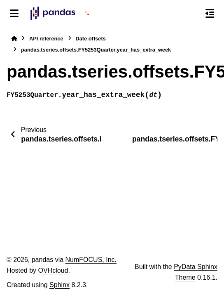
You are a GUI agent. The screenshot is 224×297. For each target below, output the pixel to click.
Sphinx (59, 284)
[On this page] (209, 13)
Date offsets (91, 38)
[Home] (14, 38)
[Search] (192, 13)
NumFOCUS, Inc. (91, 259)
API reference (46, 38)
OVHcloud (53, 270)
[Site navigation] (14, 13)
